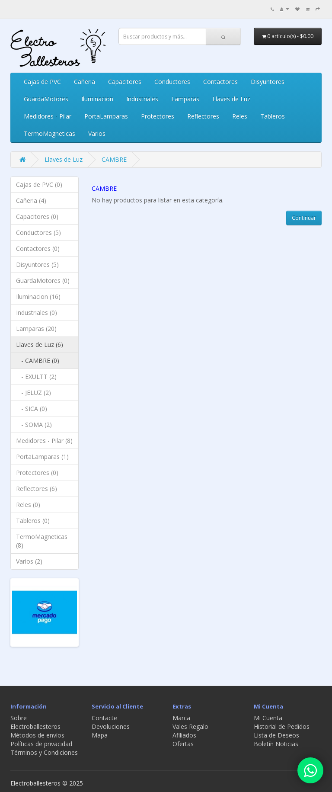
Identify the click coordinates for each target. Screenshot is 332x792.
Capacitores (124, 81)
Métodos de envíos (37, 735)
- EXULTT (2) (36, 376)
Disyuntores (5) (37, 264)
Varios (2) (29, 561)
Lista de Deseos (276, 735)
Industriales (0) (36, 312)
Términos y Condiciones (44, 752)
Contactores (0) (38, 248)
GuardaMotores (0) (43, 280)
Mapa (100, 735)
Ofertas (183, 744)
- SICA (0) (31, 408)
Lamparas (185, 99)
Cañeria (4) (31, 200)
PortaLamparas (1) (42, 456)
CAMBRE (114, 159)
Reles (239, 116)
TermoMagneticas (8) (41, 540)
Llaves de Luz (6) (39, 344)
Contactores (220, 81)
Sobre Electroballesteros (35, 722)
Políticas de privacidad (41, 744)
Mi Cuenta (268, 718)
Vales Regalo (190, 726)
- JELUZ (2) (33, 392)
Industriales (142, 99)
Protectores (157, 116)
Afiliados (184, 735)
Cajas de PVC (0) (39, 184)
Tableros (272, 116)
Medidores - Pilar (47, 116)
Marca (181, 718)
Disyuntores (267, 81)
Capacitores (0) (37, 216)
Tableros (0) (33, 520)
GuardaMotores (46, 99)
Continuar (304, 217)
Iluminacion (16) (38, 296)
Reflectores (203, 116)
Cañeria (84, 81)
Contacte (104, 718)
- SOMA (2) (34, 424)
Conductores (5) (38, 232)
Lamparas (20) (36, 328)
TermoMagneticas (49, 133)
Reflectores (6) (36, 488)
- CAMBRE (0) (37, 360)
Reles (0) (28, 504)
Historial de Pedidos (282, 726)
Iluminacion (97, 99)
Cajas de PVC (42, 81)
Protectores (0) (37, 472)
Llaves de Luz (231, 99)
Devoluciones (111, 726)
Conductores (172, 81)
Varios (96, 133)
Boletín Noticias (276, 744)
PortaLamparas (106, 116)
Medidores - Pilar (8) (44, 440)
